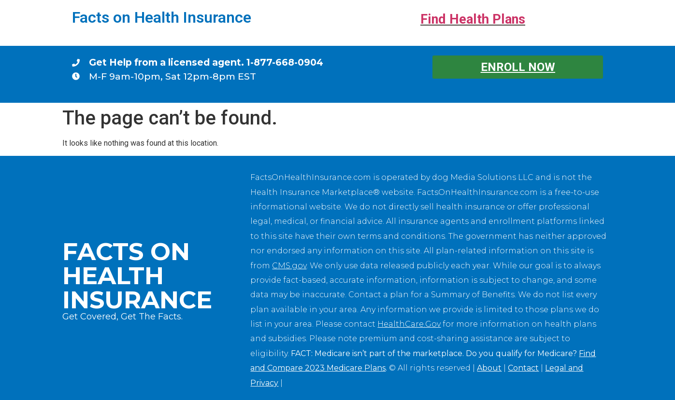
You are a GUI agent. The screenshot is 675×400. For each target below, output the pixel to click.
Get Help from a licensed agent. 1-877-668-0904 (206, 62)
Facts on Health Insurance (161, 17)
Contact (523, 367)
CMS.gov (289, 265)
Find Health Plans (472, 19)
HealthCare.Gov (409, 324)
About (489, 367)
